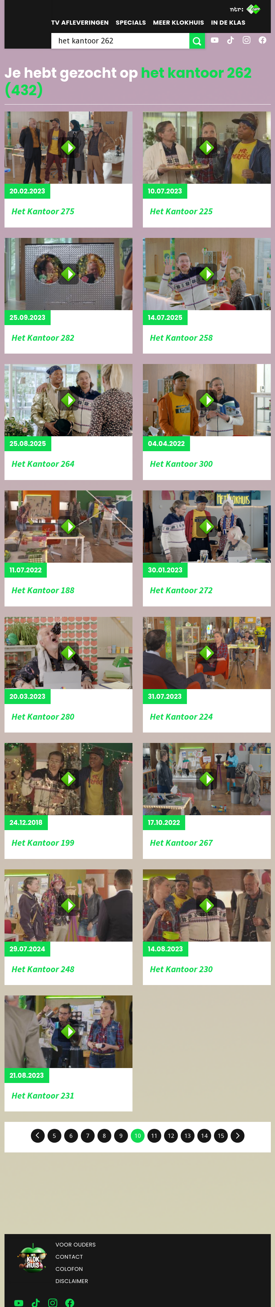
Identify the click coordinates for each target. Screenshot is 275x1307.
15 (221, 1135)
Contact (69, 1257)
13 (187, 1135)
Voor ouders (75, 1245)
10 (138, 1135)
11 (154, 1135)
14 (204, 1135)
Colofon (69, 1269)
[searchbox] (120, 41)
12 (171, 1135)
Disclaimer (71, 1281)
